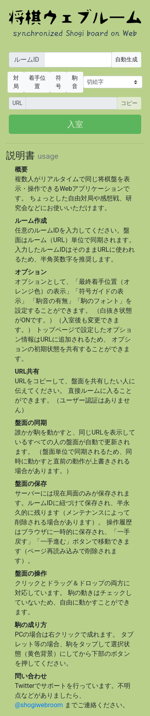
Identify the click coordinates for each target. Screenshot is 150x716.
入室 (75, 124)
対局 (16, 82)
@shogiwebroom (39, 705)
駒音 (75, 82)
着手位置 (37, 82)
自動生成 (126, 59)
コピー (129, 103)
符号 (58, 82)
